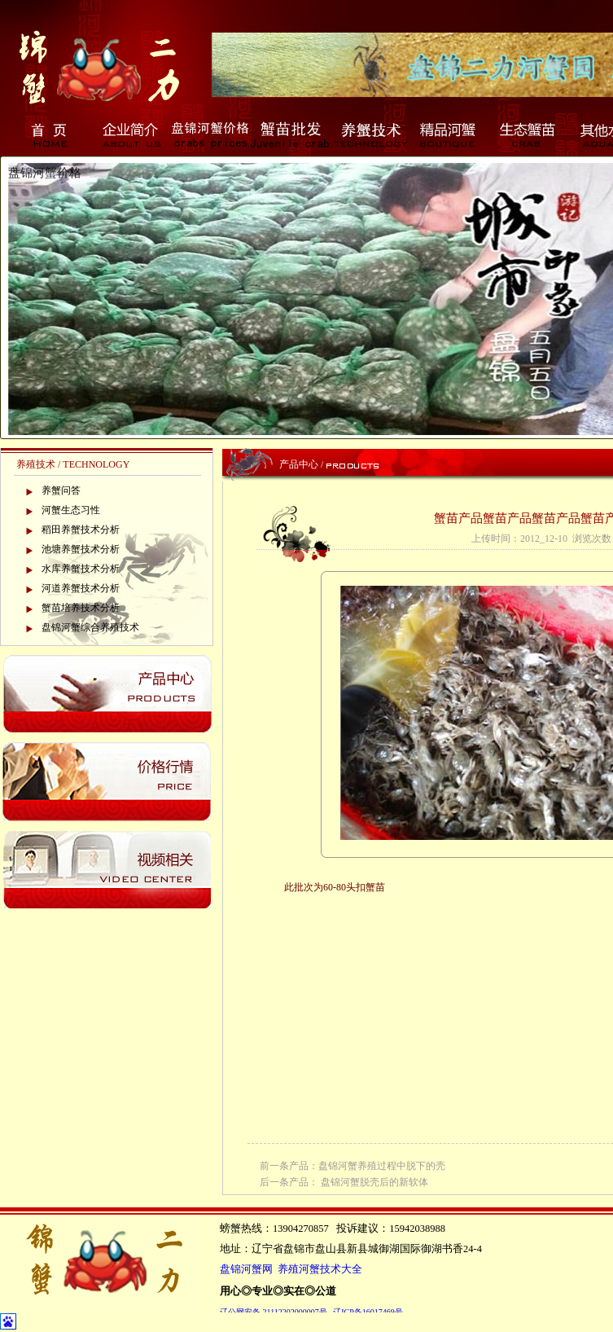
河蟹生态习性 (71, 510)
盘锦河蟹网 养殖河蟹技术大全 (291, 1269)
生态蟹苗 (529, 134)
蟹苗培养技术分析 (81, 607)
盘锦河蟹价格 (210, 134)
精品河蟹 (449, 134)
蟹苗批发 (290, 134)
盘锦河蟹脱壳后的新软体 (374, 1182)
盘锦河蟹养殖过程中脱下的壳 (381, 1166)
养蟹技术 (369, 134)
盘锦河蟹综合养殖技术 (90, 627)
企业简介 (130, 134)
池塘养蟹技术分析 (81, 549)
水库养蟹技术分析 (81, 568)
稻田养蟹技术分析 (81, 529)
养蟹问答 (61, 490)
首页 (50, 134)
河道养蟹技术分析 (81, 588)
